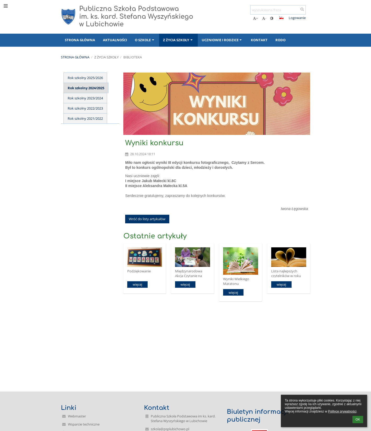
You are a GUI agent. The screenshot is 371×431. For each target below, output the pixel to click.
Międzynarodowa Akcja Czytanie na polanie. (188, 273)
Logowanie (297, 17)
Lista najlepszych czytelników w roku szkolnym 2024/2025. (287, 273)
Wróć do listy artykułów (147, 219)
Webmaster (77, 416)
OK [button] (358, 419)
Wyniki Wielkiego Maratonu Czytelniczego (236, 281)
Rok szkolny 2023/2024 (85, 98)
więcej (137, 284)
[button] (281, 18)
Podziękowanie (139, 271)
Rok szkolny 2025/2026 (85, 77)
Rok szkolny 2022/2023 (85, 108)
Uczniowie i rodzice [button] (222, 40)
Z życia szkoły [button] (178, 40)
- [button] (264, 18)
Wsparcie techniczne (84, 424)
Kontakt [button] (259, 40)
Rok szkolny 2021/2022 (85, 118)
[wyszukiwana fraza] (278, 10)
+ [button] (255, 18)
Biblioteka (132, 57)
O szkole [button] (145, 40)
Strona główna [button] (80, 40)
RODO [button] (280, 40)
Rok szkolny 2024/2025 (86, 88)
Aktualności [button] (115, 40)
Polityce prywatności (342, 411)
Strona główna (75, 57)
